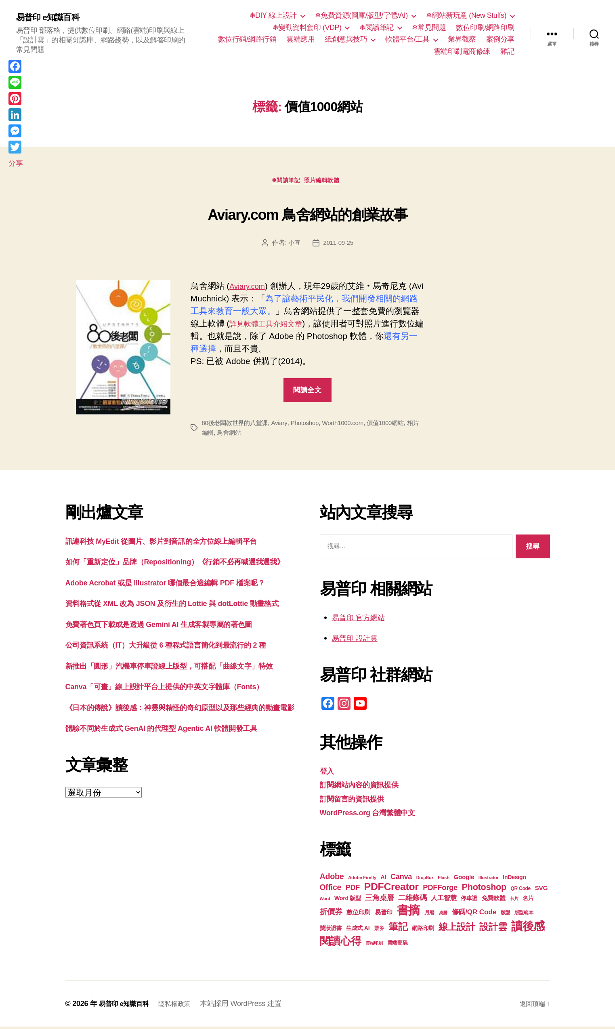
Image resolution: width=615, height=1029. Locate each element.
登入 (328, 773)
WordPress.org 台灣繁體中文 (376, 814)
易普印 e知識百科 (52, 17)
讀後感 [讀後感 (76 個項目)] (528, 928)
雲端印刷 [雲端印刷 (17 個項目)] (374, 945)
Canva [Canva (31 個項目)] (401, 879)
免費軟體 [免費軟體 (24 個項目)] (494, 900)
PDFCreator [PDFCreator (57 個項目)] (391, 889)
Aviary (283, 425)
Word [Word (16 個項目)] (325, 901)
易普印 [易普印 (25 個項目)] (384, 914)
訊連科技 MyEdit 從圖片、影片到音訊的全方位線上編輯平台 (177, 543)
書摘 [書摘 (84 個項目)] (408, 912)
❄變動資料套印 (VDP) (307, 27)
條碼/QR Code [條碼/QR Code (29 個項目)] (474, 914)
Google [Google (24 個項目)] (464, 879)
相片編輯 (214, 434)
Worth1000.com (351, 425)
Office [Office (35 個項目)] (331, 889)
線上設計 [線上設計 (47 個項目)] (457, 929)
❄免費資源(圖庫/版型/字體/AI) (361, 15)
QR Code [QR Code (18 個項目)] (521, 891)
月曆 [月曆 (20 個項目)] (429, 915)
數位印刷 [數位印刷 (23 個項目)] (358, 914)
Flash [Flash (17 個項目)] (443, 879)
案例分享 (500, 39)
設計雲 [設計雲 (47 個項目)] (493, 929)
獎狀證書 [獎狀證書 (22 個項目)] (331, 930)
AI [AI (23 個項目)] (383, 879)
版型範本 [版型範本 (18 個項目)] (523, 915)
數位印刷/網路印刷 (485, 27)
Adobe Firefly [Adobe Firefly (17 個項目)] (362, 879)
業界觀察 (462, 39)
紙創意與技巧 (346, 39)
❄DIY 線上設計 (273, 15)
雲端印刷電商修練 (462, 51)
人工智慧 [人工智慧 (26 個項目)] (443, 900)
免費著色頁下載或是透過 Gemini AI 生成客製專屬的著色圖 (174, 664)
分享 (15, 163)
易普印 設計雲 (358, 640)
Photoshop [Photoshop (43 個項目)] (484, 889)
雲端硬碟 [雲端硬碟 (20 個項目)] (397, 945)
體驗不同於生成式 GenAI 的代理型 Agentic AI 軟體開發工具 (177, 819)
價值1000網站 (396, 425)
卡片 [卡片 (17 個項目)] (514, 901)
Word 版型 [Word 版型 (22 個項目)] (347, 900)
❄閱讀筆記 (376, 27)
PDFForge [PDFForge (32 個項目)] (440, 890)
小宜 (293, 245)
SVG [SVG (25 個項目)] (541, 890)
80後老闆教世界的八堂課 (237, 425)
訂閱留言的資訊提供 (357, 801)
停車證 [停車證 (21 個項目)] (469, 901)
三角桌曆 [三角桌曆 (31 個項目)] (379, 900)
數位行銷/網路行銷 (247, 39)
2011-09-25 (339, 245)
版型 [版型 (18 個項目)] (505, 915)
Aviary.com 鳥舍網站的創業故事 (307, 213)
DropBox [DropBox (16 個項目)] (425, 879)
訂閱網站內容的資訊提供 (366, 786)
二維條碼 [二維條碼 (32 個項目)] (412, 900)
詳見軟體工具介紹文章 (288, 325)
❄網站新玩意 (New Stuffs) (466, 15)
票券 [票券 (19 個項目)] (379, 931)
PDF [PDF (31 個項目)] (353, 890)
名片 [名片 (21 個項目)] (528, 901)
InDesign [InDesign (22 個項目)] (514, 879)
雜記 (507, 51)
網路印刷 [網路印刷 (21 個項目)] (423, 931)
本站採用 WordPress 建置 (251, 1006)
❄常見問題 (429, 27)
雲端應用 (300, 39)
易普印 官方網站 (363, 619)
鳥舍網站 (243, 434)
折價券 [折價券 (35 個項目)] (331, 913)
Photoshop (310, 425)
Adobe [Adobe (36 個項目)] (332, 878)
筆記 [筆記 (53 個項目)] (397, 929)
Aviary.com (250, 288)
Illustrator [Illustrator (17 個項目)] (489, 879)
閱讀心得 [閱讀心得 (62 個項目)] (340, 943)
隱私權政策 (183, 1006)
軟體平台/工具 (407, 39)
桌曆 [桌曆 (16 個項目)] (443, 915)
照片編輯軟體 (327, 182)
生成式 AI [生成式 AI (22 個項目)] (357, 930)
